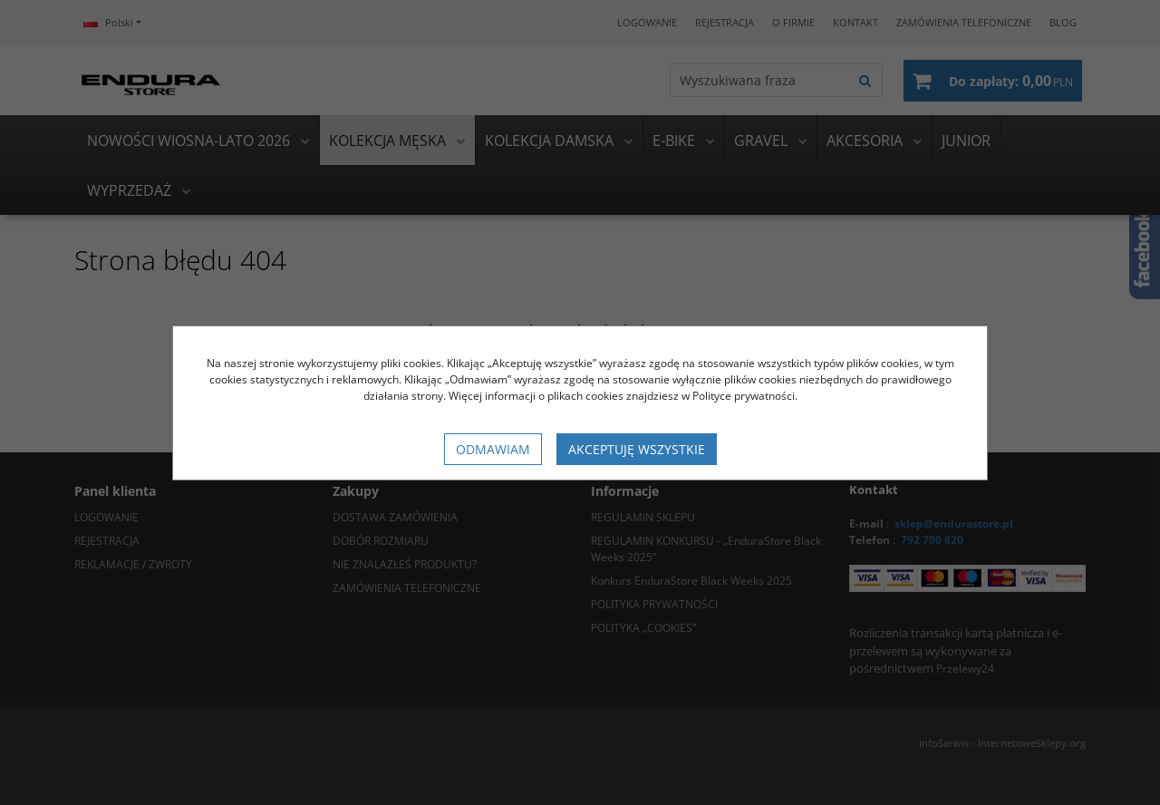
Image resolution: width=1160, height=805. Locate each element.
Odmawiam (493, 449)
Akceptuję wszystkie (636, 449)
